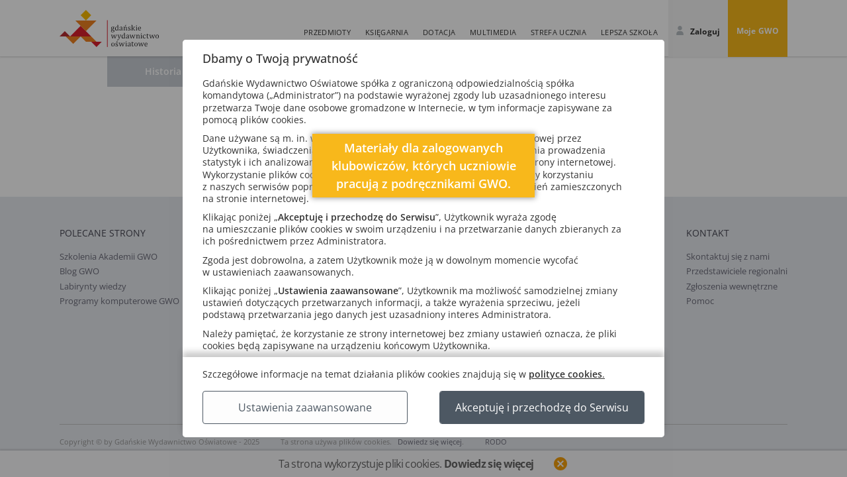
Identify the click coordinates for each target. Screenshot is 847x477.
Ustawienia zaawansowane (305, 407)
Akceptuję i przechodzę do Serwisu (542, 407)
